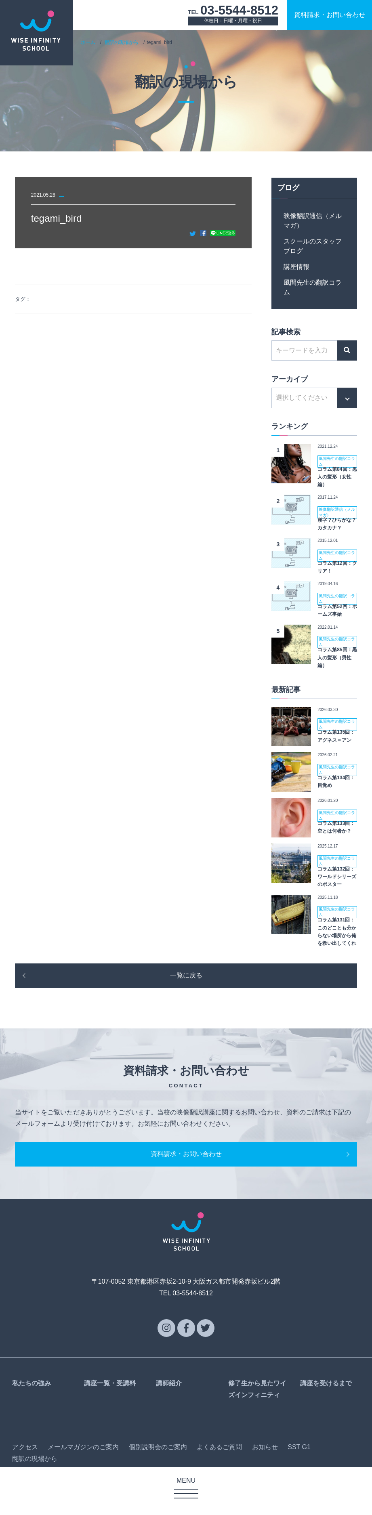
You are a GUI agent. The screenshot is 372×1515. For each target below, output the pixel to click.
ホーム (88, 42)
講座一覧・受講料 (110, 1383)
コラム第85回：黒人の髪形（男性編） (337, 657)
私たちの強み (31, 1383)
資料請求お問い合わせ (329, 14)
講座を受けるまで (326, 1383)
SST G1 (299, 1447)
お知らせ (265, 1447)
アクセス (25, 1447)
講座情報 (296, 266)
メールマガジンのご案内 (83, 1447)
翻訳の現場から (122, 42)
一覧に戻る (186, 975)
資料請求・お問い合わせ (186, 1153)
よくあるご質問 (219, 1447)
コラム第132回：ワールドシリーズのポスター (336, 876)
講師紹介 (169, 1383)
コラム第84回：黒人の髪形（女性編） (337, 476)
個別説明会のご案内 (158, 1447)
